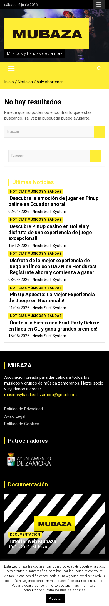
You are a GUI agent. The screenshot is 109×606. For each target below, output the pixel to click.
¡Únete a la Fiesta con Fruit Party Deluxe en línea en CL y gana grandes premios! (53, 326)
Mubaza (40, 547)
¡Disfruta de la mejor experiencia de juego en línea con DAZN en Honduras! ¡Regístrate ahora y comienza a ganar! (52, 266)
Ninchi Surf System (49, 211)
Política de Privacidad (23, 408)
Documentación (28, 484)
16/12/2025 (18, 245)
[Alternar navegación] (11, 68)
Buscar (99, 132)
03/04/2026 (18, 279)
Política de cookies (70, 590)
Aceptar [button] (55, 598)
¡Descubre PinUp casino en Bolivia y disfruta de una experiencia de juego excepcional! (50, 232)
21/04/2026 (18, 308)
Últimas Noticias (33, 182)
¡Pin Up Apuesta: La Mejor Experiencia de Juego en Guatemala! (51, 297)
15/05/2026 (18, 336)
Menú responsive (99, 4)
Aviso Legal (14, 416)
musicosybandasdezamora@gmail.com (40, 394)
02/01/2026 (18, 211)
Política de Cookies (21, 423)
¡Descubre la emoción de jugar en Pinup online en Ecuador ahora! (53, 201)
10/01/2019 (18, 547)
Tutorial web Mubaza (32, 541)
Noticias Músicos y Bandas (35, 192)
